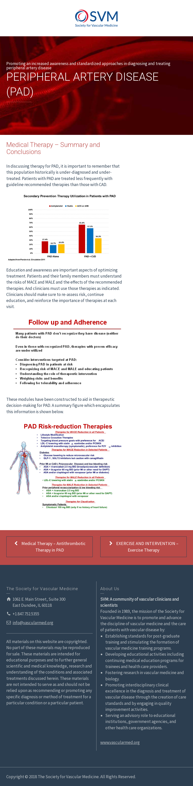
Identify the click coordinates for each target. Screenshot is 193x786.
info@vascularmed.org (33, 622)
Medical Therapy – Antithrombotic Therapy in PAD (49, 546)
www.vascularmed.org (120, 742)
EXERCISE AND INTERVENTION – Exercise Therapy (143, 546)
